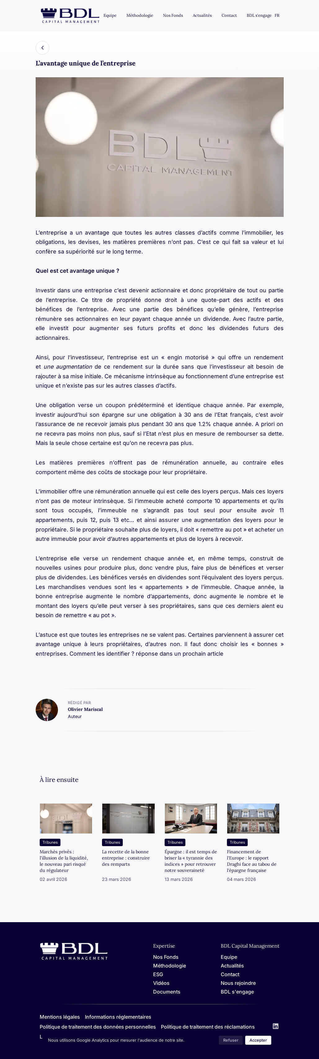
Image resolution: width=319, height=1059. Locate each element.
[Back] (42, 48)
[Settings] (277, 15)
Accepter (258, 1040)
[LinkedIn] (275, 1026)
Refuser (230, 1040)
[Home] (74, 958)
